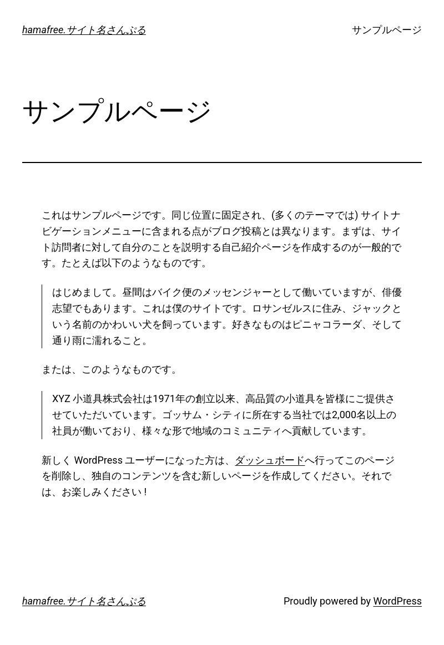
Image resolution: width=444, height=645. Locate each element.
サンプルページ (387, 29)
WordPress (398, 601)
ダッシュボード (270, 460)
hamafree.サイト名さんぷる (84, 29)
